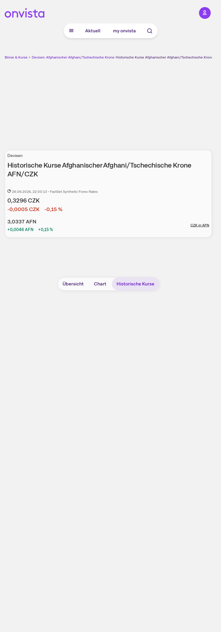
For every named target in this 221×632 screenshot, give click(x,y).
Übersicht (73, 284)
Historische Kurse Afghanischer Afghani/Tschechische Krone (164, 57)
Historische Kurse (135, 284)
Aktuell (92, 31)
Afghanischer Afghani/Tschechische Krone (80, 57)
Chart (100, 284)
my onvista (124, 31)
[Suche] (150, 31)
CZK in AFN (199, 225)
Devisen (38, 57)
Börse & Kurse (16, 57)
